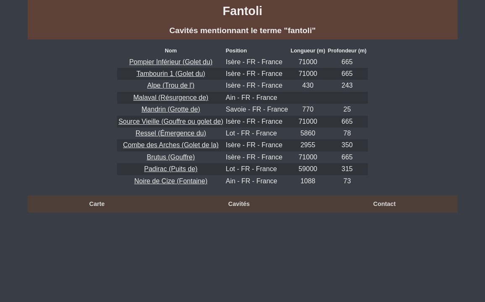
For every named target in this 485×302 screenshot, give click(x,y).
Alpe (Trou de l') (170, 85)
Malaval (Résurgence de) (170, 97)
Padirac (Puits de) (170, 168)
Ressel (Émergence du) (171, 133)
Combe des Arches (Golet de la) (171, 144)
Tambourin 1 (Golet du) (170, 73)
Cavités (239, 203)
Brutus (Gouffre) (171, 157)
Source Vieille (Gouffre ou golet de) (170, 121)
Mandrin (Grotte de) (171, 109)
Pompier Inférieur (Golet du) (170, 61)
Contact (384, 203)
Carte (97, 203)
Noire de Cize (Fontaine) (170, 181)
